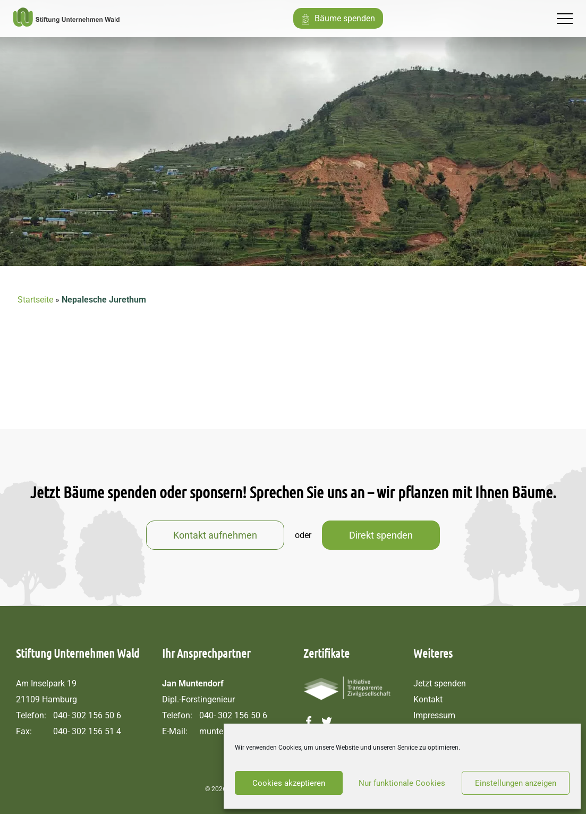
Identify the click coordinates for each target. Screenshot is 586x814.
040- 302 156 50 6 (87, 715)
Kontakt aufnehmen (215, 535)
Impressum (434, 715)
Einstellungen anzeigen (515, 783)
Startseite (35, 300)
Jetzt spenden (439, 683)
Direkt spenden (381, 535)
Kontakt (428, 699)
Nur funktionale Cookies (402, 783)
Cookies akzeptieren (288, 783)
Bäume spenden (345, 18)
